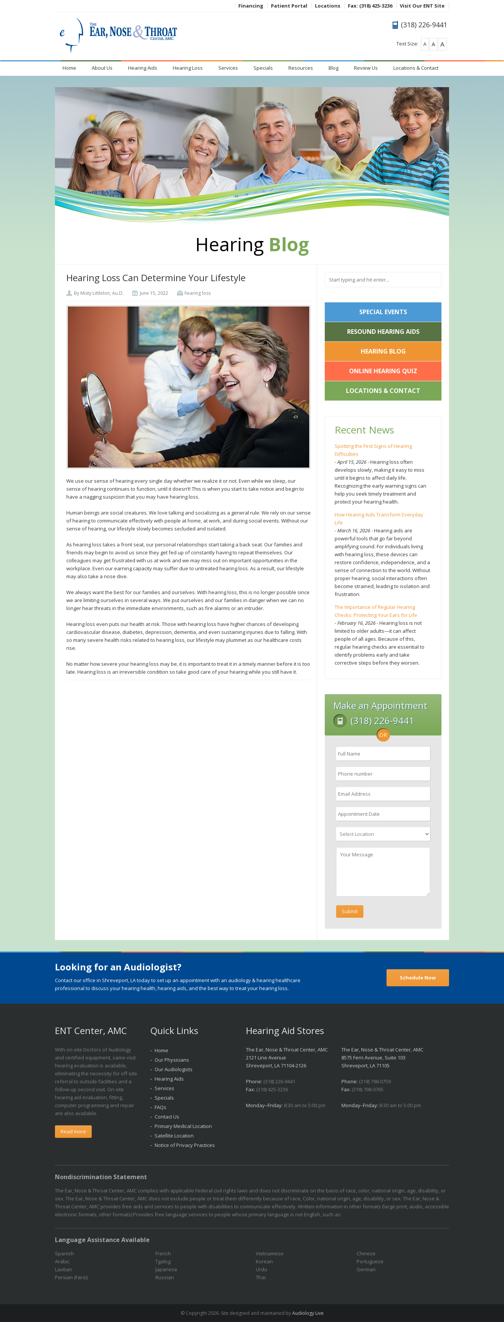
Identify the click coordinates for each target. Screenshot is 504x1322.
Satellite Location (174, 1135)
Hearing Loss (188, 67)
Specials (263, 67)
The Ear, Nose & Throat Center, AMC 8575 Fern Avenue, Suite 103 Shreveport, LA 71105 (382, 1057)
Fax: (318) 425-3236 (370, 5)
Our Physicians (172, 1059)
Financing (250, 5)
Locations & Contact (415, 67)
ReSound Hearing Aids (383, 331)
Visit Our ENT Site (422, 5)
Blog (333, 67)
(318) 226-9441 (279, 1081)
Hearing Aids (142, 67)
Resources (300, 67)
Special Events (383, 312)
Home (69, 67)
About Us (102, 67)
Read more (73, 1131)
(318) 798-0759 (375, 1081)
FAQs (160, 1107)
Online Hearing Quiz (383, 371)
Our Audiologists (174, 1069)
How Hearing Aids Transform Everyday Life (379, 518)
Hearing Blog (383, 351)
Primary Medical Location (183, 1126)
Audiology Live (308, 1313)
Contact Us (167, 1116)
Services (228, 67)
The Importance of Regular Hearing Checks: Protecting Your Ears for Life (376, 611)
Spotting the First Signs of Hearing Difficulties (373, 450)
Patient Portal (289, 5)
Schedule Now (418, 977)
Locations (327, 5)
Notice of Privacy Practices (185, 1145)
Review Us (366, 67)
